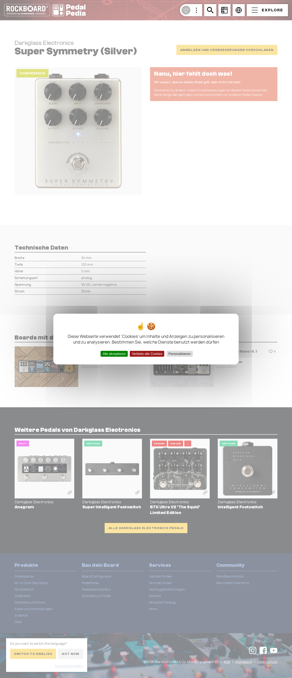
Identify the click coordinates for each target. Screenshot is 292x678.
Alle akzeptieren (114, 354)
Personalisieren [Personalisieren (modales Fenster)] (180, 354)
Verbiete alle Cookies (147, 354)
